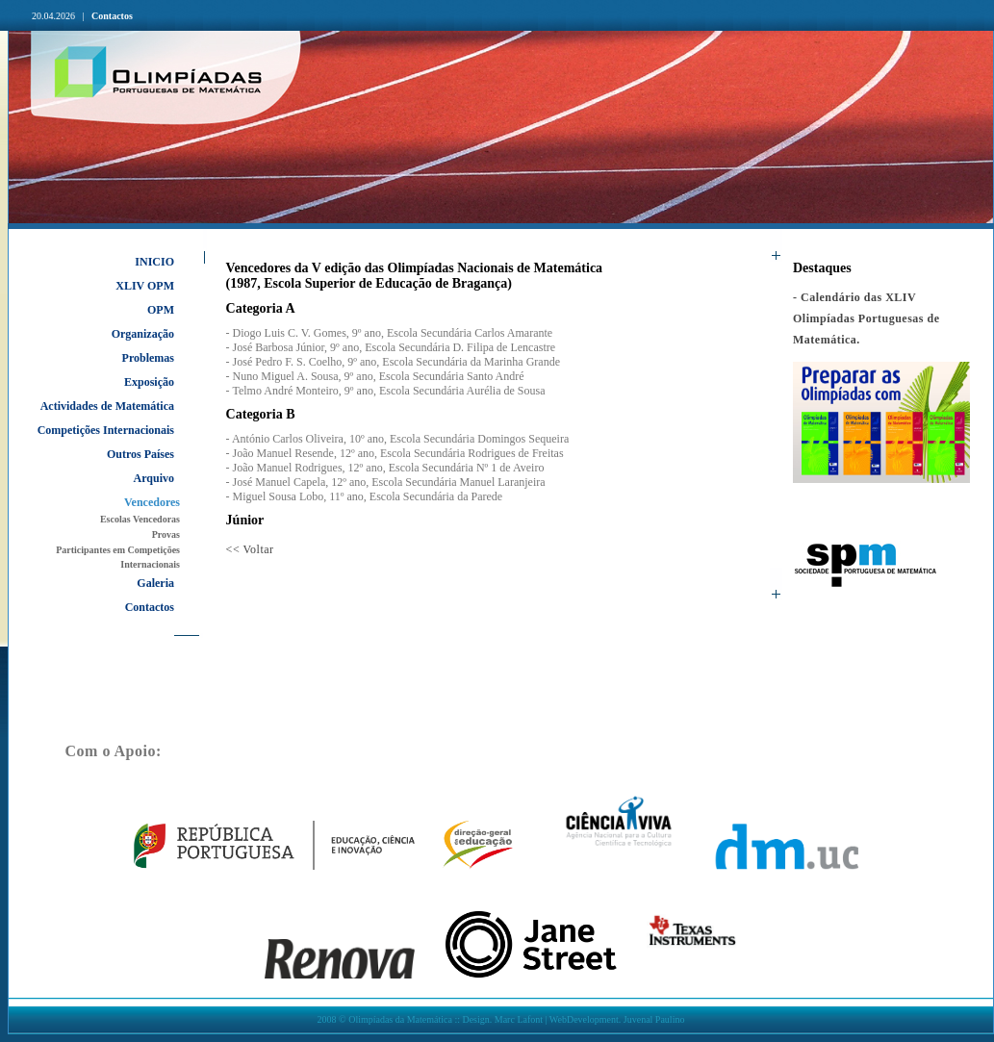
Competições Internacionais (106, 430)
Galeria (155, 583)
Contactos (112, 16)
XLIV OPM (144, 285)
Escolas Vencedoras (140, 519)
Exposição (149, 382)
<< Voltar (250, 549)
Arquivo (154, 478)
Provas (166, 534)
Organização (143, 334)
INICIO (154, 261)
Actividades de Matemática (107, 406)
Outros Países (140, 454)
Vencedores (152, 502)
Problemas (148, 358)
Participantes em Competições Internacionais (118, 557)
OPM (160, 310)
